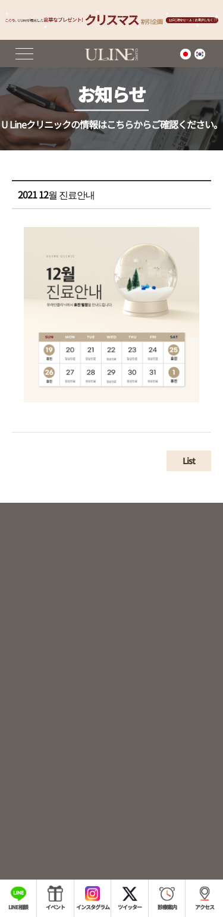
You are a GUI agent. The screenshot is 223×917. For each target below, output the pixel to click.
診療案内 (167, 907)
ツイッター (130, 907)
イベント (55, 907)
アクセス (204, 907)
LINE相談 (18, 907)
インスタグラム (92, 907)
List (189, 466)
